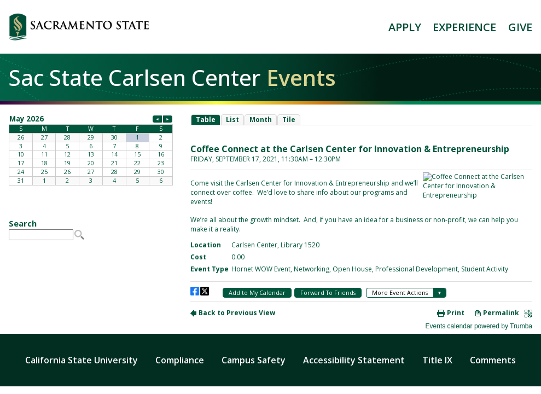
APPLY (404, 27)
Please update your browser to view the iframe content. (91, 149)
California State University (81, 360)
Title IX (437, 360)
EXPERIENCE (464, 27)
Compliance (179, 360)
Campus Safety (254, 360)
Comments (493, 360)
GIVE (520, 27)
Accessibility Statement (354, 360)
